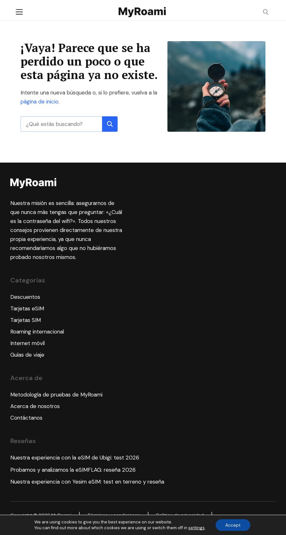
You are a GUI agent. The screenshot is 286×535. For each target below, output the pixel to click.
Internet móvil (27, 343)
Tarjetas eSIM (27, 308)
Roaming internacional (37, 331)
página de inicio (39, 101)
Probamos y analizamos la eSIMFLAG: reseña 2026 (73, 469)
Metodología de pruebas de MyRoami (56, 394)
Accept (233, 525)
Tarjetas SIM (25, 320)
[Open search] (266, 12)
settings (196, 528)
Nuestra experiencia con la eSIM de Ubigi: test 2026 (74, 457)
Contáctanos (26, 417)
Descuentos (25, 296)
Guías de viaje (27, 354)
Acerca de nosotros (35, 406)
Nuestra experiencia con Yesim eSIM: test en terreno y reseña (87, 481)
